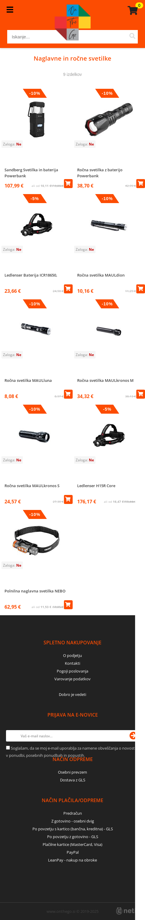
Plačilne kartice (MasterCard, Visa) (72, 844)
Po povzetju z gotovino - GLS (72, 836)
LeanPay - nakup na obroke (72, 860)
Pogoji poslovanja (72, 671)
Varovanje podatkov (72, 679)
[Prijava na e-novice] (133, 736)
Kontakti (72, 663)
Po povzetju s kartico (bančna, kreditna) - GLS (72, 829)
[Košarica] (132, 10)
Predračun (72, 813)
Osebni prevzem (72, 772)
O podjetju (72, 655)
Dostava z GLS (72, 780)
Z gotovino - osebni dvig (72, 821)
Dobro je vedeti (72, 694)
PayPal (73, 852)
